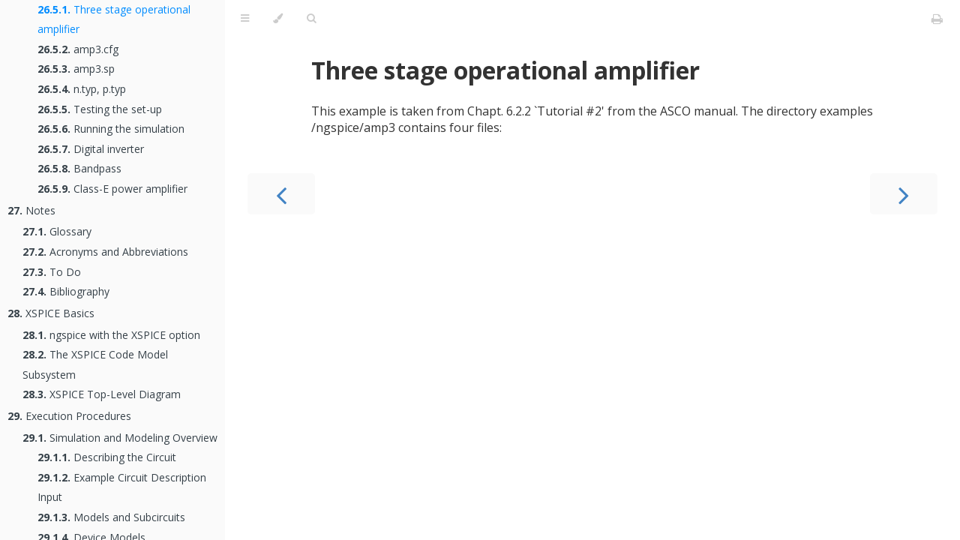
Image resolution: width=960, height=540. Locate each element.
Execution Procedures (69, 416)
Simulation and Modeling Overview (120, 437)
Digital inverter (91, 149)
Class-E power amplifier (113, 189)
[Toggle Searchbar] (311, 19)
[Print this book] (937, 18)
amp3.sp (76, 69)
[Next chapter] (904, 193)
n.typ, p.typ (82, 89)
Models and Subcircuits (111, 517)
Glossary (57, 231)
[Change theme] (278, 19)
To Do (51, 272)
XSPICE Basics (51, 313)
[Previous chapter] (281, 193)
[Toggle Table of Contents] (245, 19)
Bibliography (66, 291)
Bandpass (80, 168)
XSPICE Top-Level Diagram (101, 394)
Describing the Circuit (107, 457)
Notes (32, 210)
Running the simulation (111, 129)
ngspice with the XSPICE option (111, 335)
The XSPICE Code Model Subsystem (95, 364)
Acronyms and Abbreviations (105, 251)
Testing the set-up (100, 109)
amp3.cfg (78, 49)
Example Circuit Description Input (122, 487)
